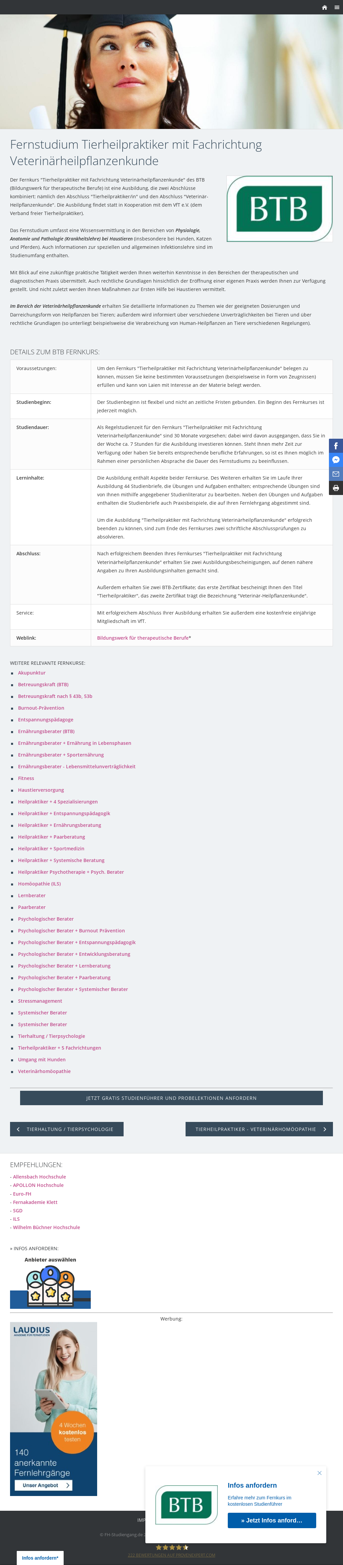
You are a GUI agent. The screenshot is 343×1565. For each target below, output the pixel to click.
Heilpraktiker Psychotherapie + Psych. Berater (71, 872)
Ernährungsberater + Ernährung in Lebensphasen (74, 743)
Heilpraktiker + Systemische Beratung (61, 860)
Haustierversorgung (41, 790)
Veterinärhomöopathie (44, 1071)
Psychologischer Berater (46, 919)
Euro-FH (22, 1194)
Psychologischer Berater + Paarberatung (64, 977)
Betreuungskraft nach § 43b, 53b (55, 696)
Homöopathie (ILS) (39, 883)
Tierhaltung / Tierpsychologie (51, 1036)
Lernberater (32, 895)
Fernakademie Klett (35, 1202)
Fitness (26, 778)
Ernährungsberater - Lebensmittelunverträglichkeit (77, 766)
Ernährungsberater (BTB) (46, 731)
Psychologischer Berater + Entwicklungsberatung (74, 954)
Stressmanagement (40, 1001)
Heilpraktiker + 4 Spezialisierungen (58, 801)
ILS (16, 1219)
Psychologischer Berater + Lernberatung (64, 966)
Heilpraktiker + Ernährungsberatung (59, 825)
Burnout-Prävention (41, 708)
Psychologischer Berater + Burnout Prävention (71, 930)
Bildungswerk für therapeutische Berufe (143, 638)
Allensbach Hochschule (39, 1176)
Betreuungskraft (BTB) (43, 684)
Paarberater (32, 907)
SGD (17, 1210)
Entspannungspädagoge (45, 719)
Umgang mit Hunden (42, 1059)
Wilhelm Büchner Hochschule (46, 1227)
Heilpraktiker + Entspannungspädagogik (64, 813)
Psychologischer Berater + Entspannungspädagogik (77, 942)
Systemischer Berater (42, 1012)
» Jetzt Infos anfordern (273, 1520)
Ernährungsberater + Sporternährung (61, 755)
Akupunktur (32, 672)
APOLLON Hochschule (38, 1185)
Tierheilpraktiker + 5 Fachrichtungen (59, 1048)
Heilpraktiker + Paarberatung (51, 837)
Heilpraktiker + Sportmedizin (51, 848)
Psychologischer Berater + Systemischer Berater (73, 989)
